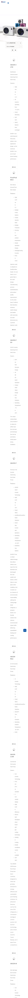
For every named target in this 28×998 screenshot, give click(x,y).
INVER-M (13, 963)
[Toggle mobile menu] (8, 3)
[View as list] (15, 50)
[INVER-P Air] (14, 335)
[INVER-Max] (14, 652)
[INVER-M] (14, 959)
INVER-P (13, 463)
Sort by (11, 42)
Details (14, 329)
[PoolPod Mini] (14, 173)
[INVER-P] (14, 458)
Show (10, 46)
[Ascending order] (20, 42)
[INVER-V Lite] (14, 60)
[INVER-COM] (14, 749)
